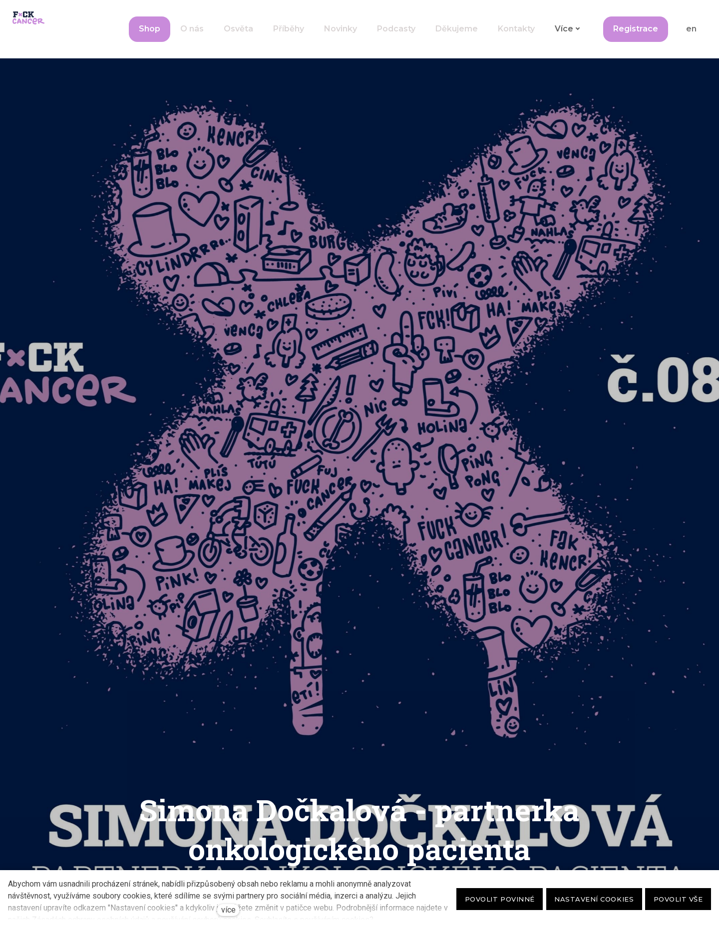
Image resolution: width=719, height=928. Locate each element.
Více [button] (566, 21)
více (228, 910)
